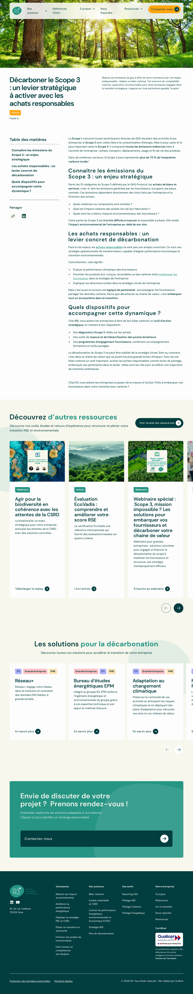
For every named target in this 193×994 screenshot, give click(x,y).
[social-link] (18, 902)
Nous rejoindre (163, 912)
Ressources (161, 919)
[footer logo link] (23, 891)
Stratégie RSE (96, 927)
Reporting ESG (130, 894)
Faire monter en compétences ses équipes (64, 950)
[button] (87, 8)
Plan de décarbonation (101, 933)
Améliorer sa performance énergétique (63, 907)
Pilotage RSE (129, 900)
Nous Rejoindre (106, 11)
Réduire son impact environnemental (66, 896)
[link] (18, 671)
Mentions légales (63, 981)
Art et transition (163, 906)
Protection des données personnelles (30, 981)
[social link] (12, 902)
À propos (160, 894)
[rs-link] (23, 216)
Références (161, 900)
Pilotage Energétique (133, 912)
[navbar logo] (17, 11)
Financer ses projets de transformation (68, 938)
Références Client (60, 11)
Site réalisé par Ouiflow (170, 980)
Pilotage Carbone (131, 906)
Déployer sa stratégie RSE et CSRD (67, 919)
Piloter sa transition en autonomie (68, 929)
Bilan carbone (96, 894)
